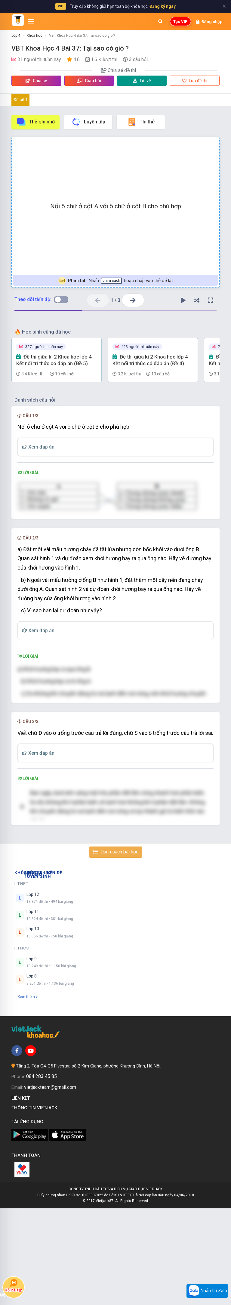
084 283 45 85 (41, 1173)
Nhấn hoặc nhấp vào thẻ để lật (115, 280)
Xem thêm (27, 1093)
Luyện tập (88, 122)
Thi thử (141, 122)
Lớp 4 (15, 35)
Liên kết (21, 1195)
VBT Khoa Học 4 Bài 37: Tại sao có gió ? (82, 35)
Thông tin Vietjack (35, 1204)
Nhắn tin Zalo (207, 1291)
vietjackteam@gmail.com (50, 1184)
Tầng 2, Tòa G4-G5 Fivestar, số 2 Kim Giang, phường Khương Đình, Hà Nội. (88, 1162)
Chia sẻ (36, 80)
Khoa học (34, 35)
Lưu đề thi (194, 80)
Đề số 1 (21, 99)
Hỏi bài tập (14, 1286)
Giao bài (89, 80)
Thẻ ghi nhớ (35, 122)
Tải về (142, 80)
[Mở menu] (31, 21)
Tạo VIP (180, 21)
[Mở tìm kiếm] (160, 21)
